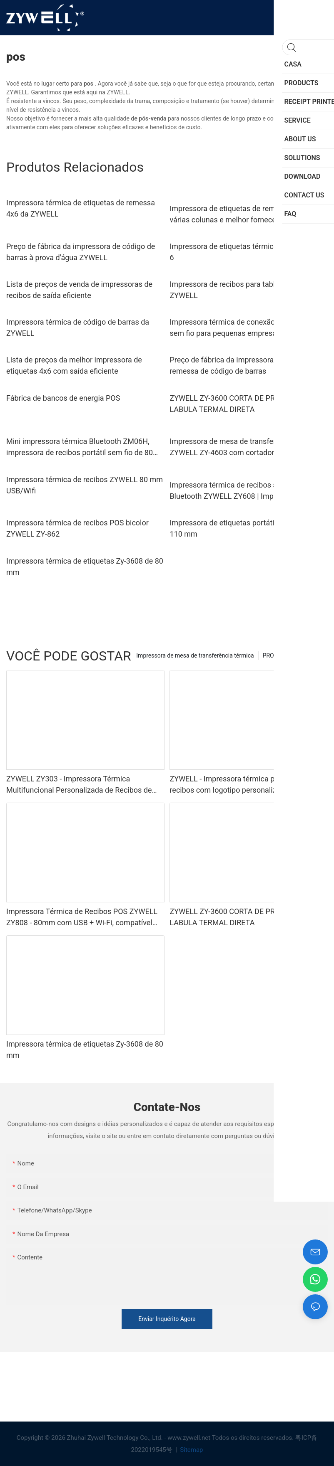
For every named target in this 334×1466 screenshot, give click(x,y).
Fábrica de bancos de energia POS (63, 398)
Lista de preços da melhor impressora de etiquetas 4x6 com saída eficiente (74, 365)
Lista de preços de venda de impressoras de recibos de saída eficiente (79, 290)
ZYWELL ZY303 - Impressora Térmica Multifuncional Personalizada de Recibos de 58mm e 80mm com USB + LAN (79, 785)
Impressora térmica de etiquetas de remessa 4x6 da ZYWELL (80, 208)
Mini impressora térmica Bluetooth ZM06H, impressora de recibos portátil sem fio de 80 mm (79, 447)
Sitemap (191, 1450)
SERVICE (312, 655)
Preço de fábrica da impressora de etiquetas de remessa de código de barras (248, 365)
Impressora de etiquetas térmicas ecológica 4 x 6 (248, 252)
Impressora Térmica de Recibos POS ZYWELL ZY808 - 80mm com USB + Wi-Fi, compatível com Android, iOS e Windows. (81, 917)
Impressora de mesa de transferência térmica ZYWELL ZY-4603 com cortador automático (245, 447)
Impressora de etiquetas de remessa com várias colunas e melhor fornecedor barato (239, 214)
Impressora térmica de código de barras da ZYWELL (77, 328)
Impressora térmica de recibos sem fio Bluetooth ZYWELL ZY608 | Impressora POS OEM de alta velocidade (241, 491)
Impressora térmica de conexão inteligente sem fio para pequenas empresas (240, 328)
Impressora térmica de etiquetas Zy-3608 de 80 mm (84, 567)
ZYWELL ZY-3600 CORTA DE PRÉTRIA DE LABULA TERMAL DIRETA (237, 404)
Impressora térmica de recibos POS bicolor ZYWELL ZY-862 (77, 528)
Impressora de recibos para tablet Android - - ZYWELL (243, 290)
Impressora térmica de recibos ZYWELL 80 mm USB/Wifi (84, 485)
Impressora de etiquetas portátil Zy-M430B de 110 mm (245, 528)
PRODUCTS (277, 655)
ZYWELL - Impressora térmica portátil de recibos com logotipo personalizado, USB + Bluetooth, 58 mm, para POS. (240, 785)
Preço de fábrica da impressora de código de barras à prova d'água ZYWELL (80, 252)
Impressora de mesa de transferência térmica (195, 655)
